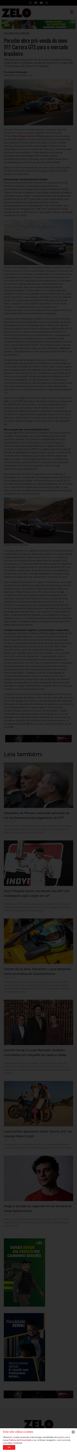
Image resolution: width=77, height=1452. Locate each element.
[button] (73, 1432)
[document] (38, 726)
